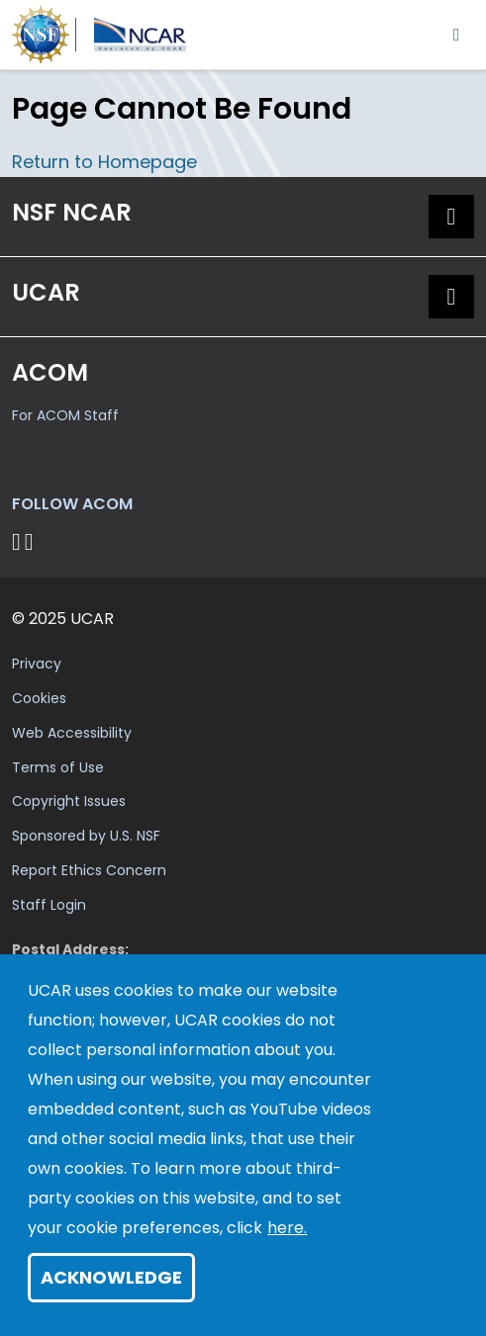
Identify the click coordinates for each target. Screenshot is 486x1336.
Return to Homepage (104, 161)
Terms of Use (58, 767)
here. (287, 1227)
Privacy (36, 663)
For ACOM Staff (65, 415)
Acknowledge (111, 1277)
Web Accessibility (72, 733)
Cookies (39, 698)
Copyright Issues (69, 801)
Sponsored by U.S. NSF (86, 836)
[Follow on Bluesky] (16, 541)
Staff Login (49, 905)
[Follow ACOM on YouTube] (32, 541)
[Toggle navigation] (457, 34)
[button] (451, 216)
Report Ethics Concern (89, 870)
